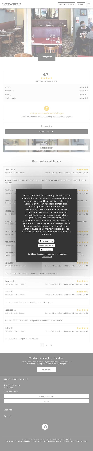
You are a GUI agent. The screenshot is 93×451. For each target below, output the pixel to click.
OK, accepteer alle (46, 241)
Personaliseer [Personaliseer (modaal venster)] (46, 250)
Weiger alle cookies (46, 245)
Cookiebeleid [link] (47, 257)
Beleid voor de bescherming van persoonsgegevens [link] (47, 254)
